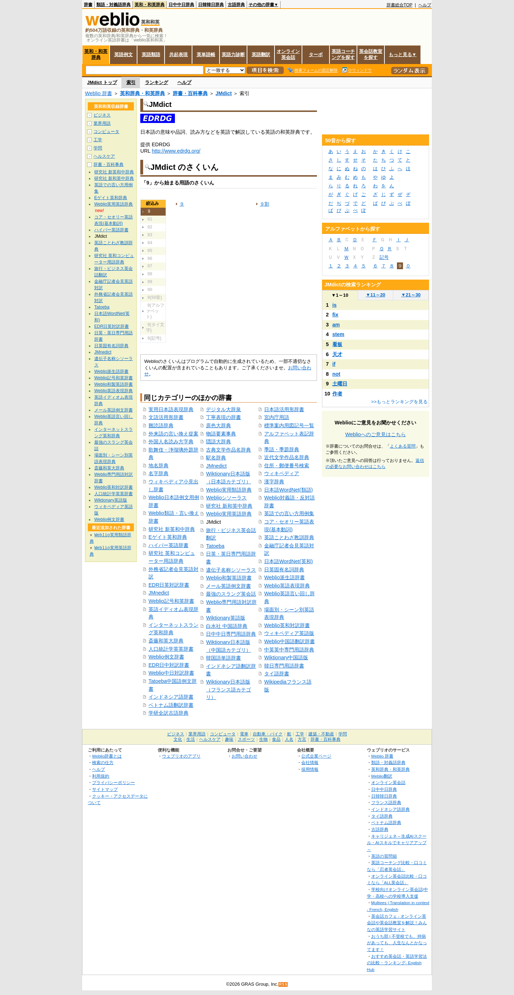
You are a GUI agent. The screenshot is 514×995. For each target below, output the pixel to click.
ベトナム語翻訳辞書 (170, 705)
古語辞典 (236, 5)
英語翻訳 (261, 54)
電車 (244, 734)
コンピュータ (106, 131)
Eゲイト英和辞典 (167, 537)
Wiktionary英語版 (225, 618)
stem (338, 334)
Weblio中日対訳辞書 (171, 673)
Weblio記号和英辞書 (171, 601)
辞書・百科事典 (190, 93)
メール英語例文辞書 (228, 586)
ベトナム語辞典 (386, 822)
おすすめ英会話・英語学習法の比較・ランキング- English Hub (397, 963)
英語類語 (151, 54)
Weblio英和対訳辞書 (287, 625)
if (334, 364)
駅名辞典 (216, 457)
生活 (190, 739)
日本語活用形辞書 (284, 409)
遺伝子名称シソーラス (231, 570)
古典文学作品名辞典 (228, 450)
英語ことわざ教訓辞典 (289, 537)
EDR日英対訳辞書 (168, 585)
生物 (263, 739)
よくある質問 (402, 446)
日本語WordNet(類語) (288, 490)
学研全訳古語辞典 (168, 713)
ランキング (156, 82)
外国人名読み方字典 (170, 441)
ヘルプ (424, 5)
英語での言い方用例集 (289, 513)
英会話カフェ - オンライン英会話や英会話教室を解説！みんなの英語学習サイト (397, 923)
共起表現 (178, 54)
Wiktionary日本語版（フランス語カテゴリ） (228, 689)
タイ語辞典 (382, 816)
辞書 (88, 5)
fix (335, 314)
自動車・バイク (268, 734)
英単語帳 (206, 54)
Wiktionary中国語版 (286, 657)
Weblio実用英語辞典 (229, 514)
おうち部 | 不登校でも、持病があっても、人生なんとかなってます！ (397, 943)
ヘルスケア (104, 156)
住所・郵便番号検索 (286, 465)
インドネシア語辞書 (170, 697)
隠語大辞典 (218, 441)
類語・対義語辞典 (113, 5)
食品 (276, 739)
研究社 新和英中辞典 (229, 506)
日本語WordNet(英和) (288, 561)
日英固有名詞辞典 (284, 569)
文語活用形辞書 (165, 417)
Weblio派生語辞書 (284, 577)
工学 (98, 139)
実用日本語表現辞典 (170, 409)
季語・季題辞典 (281, 449)
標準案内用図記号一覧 (289, 425)
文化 (177, 739)
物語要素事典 (221, 434)
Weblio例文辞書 (166, 657)
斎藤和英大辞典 (165, 641)
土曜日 (339, 383)
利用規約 (100, 776)
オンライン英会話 (288, 54)
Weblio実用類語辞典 (229, 490)
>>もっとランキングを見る (399, 401)
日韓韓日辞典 (211, 5)
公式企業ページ (316, 756)
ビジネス (102, 115)
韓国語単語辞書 (223, 658)
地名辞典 (158, 465)
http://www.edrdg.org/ (176, 151)
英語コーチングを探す (343, 54)
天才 (337, 354)
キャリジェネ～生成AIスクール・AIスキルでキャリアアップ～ (397, 843)
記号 (384, 257)
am (336, 324)
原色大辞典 (218, 425)
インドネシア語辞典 (390, 809)
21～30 (411, 294)
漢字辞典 (274, 481)
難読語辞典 (160, 425)
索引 (131, 82)
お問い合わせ (244, 756)
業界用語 (102, 123)
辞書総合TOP (400, 5)
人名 (289, 739)
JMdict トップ (102, 82)
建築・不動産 (321, 734)
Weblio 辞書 (98, 93)
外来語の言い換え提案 (173, 434)
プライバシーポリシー (113, 782)
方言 (302, 739)
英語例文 (123, 54)
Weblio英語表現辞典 (287, 585)
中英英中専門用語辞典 (289, 649)
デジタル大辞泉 (223, 409)
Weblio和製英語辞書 (229, 578)
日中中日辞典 (181, 5)
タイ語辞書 (276, 673)
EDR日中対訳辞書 (168, 665)
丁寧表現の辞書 (223, 417)
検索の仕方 (103, 762)
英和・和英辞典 (150, 5)
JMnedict (158, 593)
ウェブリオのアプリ (181, 756)
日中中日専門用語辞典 (231, 634)
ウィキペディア (281, 473)
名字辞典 (158, 473)
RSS (283, 984)
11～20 (376, 294)
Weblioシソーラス (226, 498)
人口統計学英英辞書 (170, 649)
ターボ (316, 54)
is (334, 305)
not (336, 374)
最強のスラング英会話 (231, 594)
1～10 (339, 295)
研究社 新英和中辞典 (171, 529)
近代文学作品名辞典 (286, 457)
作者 (337, 393)
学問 (98, 148)
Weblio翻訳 (381, 776)
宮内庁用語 (276, 417)
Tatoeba (215, 546)
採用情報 (309, 769)
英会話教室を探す (370, 54)
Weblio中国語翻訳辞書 (289, 641)
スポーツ (246, 739)
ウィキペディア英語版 (289, 633)
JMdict (224, 93)
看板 (337, 344)
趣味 (229, 739)
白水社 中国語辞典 (226, 626)
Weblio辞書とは (107, 756)
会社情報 (309, 762)
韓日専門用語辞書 (284, 666)
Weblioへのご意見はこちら (375, 434)
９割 (264, 204)
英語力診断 (233, 54)
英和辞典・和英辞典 (142, 93)
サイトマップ (105, 789)
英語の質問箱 (384, 856)
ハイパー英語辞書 (168, 545)
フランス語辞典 (386, 802)
